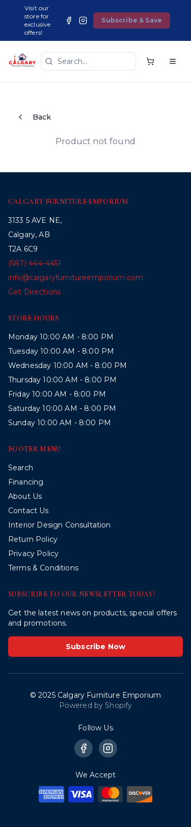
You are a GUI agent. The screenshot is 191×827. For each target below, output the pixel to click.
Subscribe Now (95, 646)
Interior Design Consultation (59, 525)
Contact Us (28, 510)
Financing (25, 482)
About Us (25, 496)
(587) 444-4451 (34, 263)
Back (33, 117)
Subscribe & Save (131, 20)
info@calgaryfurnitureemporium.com (75, 277)
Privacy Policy (33, 553)
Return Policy (33, 539)
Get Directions (34, 291)
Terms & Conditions (43, 567)
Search (20, 467)
